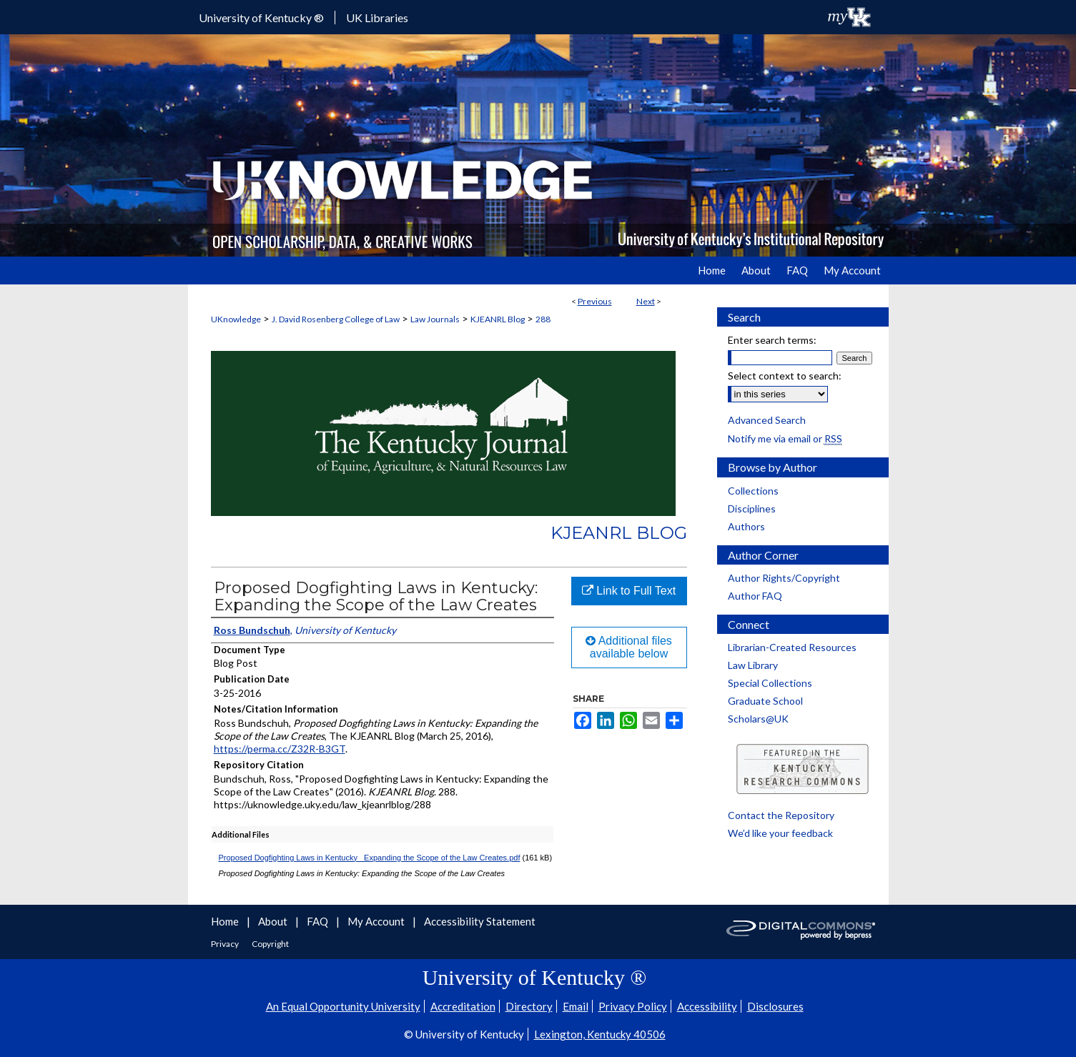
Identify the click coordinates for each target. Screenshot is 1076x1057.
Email (575, 1006)
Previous (595, 301)
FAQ (318, 921)
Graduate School (765, 701)
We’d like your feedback (780, 833)
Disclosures (775, 1006)
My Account (377, 921)
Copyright (270, 943)
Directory (529, 1006)
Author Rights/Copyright (784, 578)
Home (226, 921)
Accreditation (462, 1006)
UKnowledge (236, 319)
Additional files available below (629, 647)
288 (543, 319)
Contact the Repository (781, 815)
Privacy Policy (632, 1006)
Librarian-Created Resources (792, 647)
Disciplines (752, 508)
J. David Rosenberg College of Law (336, 319)
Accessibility (707, 1006)
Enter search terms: (772, 340)
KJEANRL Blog (497, 319)
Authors (746, 526)
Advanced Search (767, 420)
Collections (753, 491)
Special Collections (770, 683)
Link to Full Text (629, 591)
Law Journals (435, 319)
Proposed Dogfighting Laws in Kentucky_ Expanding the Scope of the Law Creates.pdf (369, 857)
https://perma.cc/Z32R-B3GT (279, 749)
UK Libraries (377, 17)
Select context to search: (784, 375)
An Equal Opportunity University (343, 1006)
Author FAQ (755, 596)
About (274, 921)
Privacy (225, 943)
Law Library (753, 665)
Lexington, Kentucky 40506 (600, 1034)
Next (645, 301)
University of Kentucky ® (261, 17)
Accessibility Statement (479, 921)
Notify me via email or (785, 438)
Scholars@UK (758, 719)
